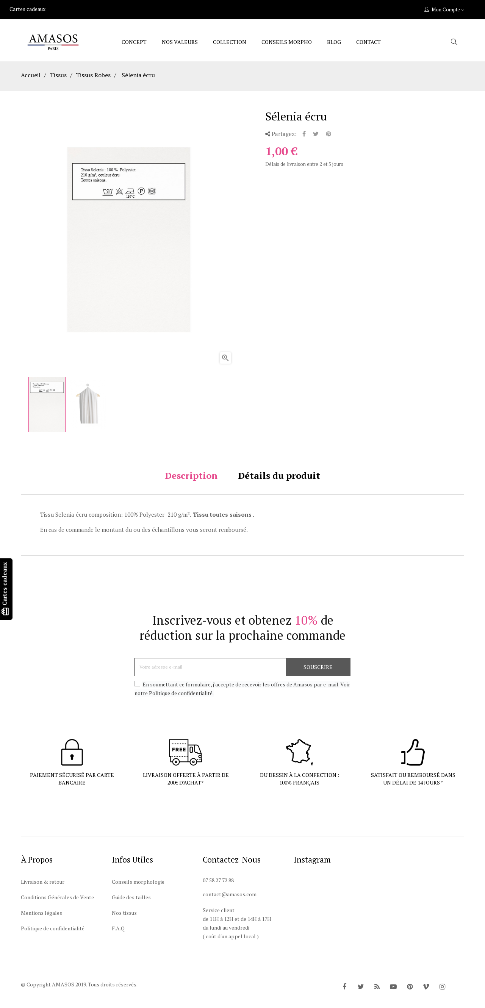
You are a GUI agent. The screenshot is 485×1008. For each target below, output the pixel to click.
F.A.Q (118, 938)
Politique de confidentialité (52, 938)
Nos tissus (124, 923)
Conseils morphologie (138, 891)
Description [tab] (191, 486)
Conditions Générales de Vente (57, 907)
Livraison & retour (42, 891)
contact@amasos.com (230, 904)
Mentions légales (41, 923)
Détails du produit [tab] (279, 486)
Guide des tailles (131, 907)
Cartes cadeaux (27, 9)
